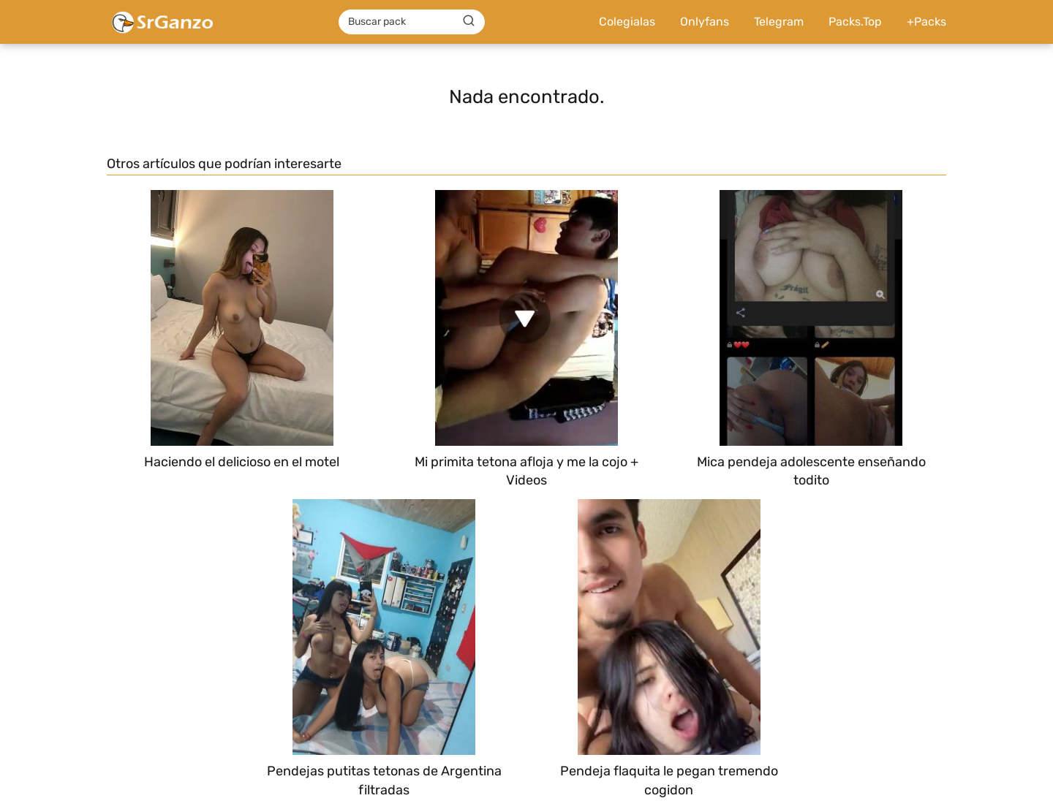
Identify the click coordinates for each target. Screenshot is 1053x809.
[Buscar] (468, 21)
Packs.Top (855, 22)
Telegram (779, 22)
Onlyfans (704, 22)
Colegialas (627, 22)
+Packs (926, 22)
